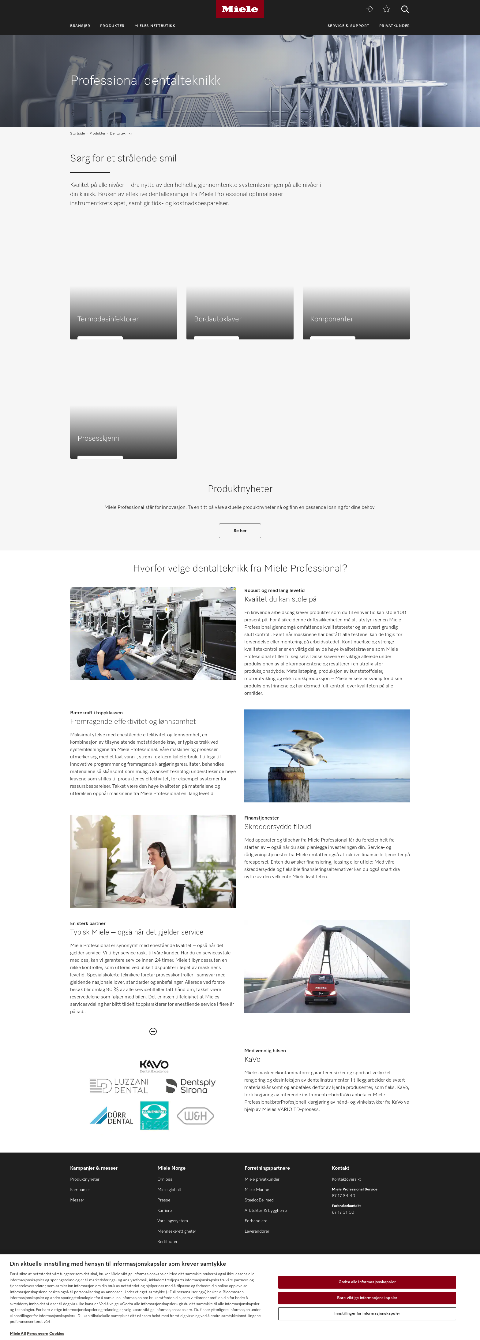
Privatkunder (394, 26)
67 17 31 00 (343, 1212)
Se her (240, 531)
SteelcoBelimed (259, 1200)
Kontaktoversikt (346, 1179)
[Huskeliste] (386, 9)
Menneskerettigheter (176, 1231)
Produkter (112, 26)
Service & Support (348, 26)
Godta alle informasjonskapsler (367, 1282)
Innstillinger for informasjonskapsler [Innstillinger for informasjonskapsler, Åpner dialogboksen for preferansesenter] (367, 1314)
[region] (240, 1297)
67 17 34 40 (343, 1196)
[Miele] (240, 9)
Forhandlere (256, 1221)
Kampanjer (80, 1190)
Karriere (164, 1211)
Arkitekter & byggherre (266, 1211)
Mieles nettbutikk (154, 26)
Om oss (164, 1179)
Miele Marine (257, 1190)
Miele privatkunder (262, 1179)
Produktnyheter (84, 1179)
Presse (163, 1200)
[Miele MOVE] (369, 9)
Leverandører (257, 1231)
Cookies (56, 1334)
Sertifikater (167, 1242)
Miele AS (18, 1334)
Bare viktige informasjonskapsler (367, 1298)
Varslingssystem (172, 1221)
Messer (77, 1200)
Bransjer (80, 26)
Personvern (37, 1334)
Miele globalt (169, 1190)
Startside (77, 133)
